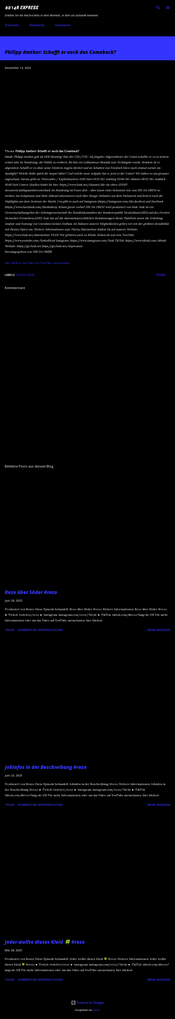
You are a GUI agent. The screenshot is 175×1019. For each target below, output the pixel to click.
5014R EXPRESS (21, 7)
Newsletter (37, 25)
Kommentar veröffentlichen (40, 630)
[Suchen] (158, 7)
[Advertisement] (87, 423)
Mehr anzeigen (158, 630)
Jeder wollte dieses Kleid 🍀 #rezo (45, 942)
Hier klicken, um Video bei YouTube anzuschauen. (37, 263)
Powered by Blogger (87, 1002)
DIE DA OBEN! (25, 275)
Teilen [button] (160, 275)
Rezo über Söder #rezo (31, 592)
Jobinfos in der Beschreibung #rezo (46, 767)
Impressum (63, 25)
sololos (96, 1010)
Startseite (12, 25)
